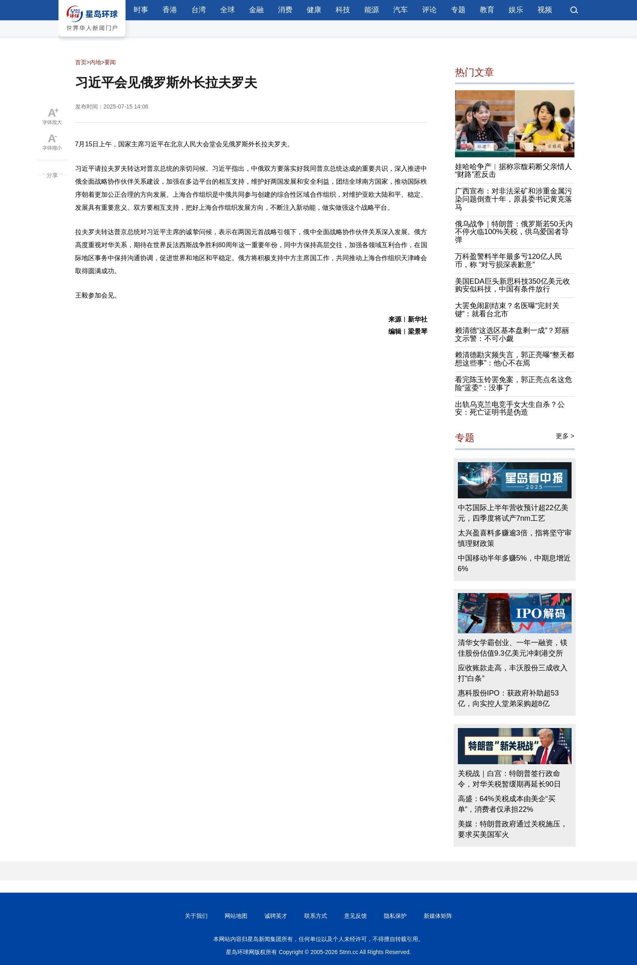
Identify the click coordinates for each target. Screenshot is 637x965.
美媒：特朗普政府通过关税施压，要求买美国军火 (513, 829)
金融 (256, 10)
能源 (371, 10)
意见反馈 (355, 916)
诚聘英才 (275, 916)
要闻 (110, 62)
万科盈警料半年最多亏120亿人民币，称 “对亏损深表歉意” (508, 260)
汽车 (400, 10)
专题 (458, 10)
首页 (81, 62)
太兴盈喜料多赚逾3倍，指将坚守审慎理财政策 (515, 538)
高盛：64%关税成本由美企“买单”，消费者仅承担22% (506, 804)
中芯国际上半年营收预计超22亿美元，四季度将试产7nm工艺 (513, 513)
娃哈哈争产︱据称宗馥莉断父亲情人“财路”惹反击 (513, 171)
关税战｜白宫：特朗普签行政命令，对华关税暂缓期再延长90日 (509, 778)
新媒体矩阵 (438, 916)
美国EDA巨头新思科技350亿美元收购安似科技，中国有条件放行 (512, 285)
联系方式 (315, 916)
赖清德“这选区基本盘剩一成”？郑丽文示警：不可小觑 (512, 334)
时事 (141, 10)
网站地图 (236, 916)
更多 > (565, 436)
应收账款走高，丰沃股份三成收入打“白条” (513, 673)
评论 (429, 10)
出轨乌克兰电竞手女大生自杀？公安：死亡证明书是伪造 (510, 408)
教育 (487, 10)
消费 (285, 10)
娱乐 (516, 10)
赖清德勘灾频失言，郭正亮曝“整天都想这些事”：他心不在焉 (514, 359)
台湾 (198, 10)
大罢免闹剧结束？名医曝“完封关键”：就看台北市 (507, 310)
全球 (227, 10)
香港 (169, 10)
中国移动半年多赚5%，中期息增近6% (514, 563)
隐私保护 (395, 916)
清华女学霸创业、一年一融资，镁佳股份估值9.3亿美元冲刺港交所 (513, 648)
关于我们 (196, 916)
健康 (314, 10)
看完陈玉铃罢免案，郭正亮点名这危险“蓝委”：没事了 (513, 384)
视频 (544, 10)
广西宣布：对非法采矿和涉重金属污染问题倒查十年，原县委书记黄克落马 (513, 199)
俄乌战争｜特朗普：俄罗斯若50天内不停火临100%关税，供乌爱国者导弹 (514, 232)
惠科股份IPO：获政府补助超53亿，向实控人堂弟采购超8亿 (508, 698)
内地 (95, 62)
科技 (343, 10)
